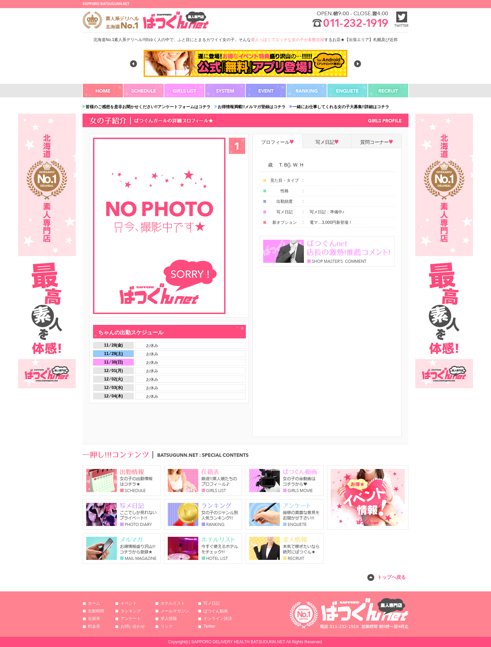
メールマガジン (175, 611)
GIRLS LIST (184, 90)
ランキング (131, 611)
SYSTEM (225, 90)
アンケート (131, 618)
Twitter (209, 626)
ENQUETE (347, 90)
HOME (103, 90)
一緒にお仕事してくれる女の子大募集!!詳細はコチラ (341, 106)
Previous (133, 63)
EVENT (266, 90)
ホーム (94, 603)
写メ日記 (211, 603)
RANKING (307, 90)
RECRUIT (388, 90)
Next (357, 63)
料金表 (94, 626)
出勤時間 (96, 611)
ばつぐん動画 (215, 611)
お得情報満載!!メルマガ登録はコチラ (252, 106)
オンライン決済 (217, 618)
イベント (129, 603)
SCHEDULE (144, 90)
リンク (167, 626)
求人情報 (169, 618)
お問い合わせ (133, 626)
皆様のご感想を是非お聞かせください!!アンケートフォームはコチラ (148, 106)
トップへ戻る (391, 577)
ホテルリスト (173, 603)
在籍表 (94, 618)
